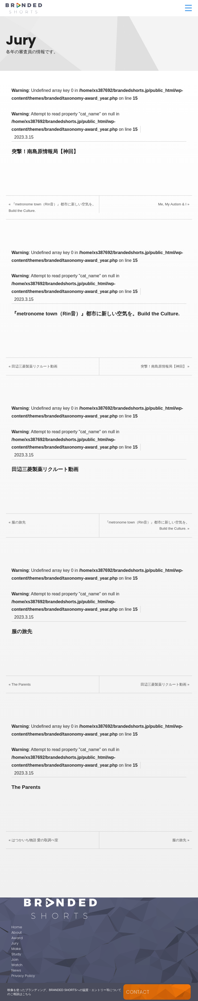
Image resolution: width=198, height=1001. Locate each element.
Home (16, 927)
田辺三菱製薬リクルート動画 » (165, 684)
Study (16, 954)
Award (17, 937)
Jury (14, 943)
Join (14, 959)
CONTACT (137, 992)
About (16, 932)
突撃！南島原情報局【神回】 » (165, 366)
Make (16, 948)
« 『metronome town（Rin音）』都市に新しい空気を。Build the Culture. (52, 207)
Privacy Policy (23, 975)
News (16, 970)
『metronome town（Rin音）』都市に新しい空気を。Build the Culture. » (147, 525)
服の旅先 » (180, 840)
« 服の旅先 (17, 522)
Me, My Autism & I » (173, 204)
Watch (16, 964)
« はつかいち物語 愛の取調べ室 (33, 840)
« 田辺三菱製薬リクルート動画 (33, 366)
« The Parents (20, 684)
